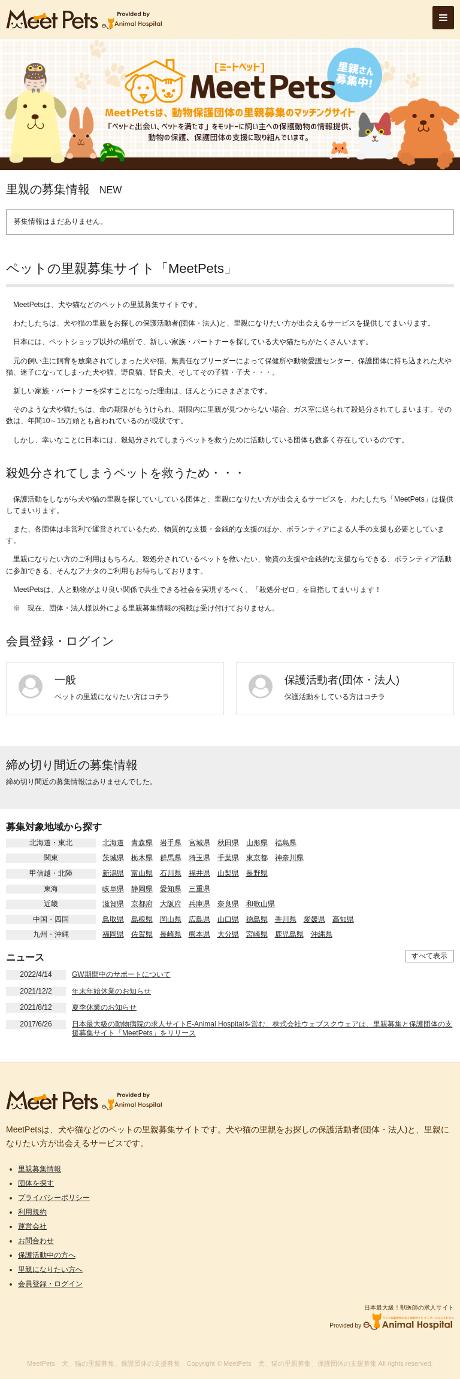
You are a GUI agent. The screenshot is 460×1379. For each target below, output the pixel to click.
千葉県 (228, 857)
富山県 (142, 873)
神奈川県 (289, 857)
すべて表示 (429, 956)
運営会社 (32, 1226)
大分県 (228, 934)
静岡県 (142, 889)
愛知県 (170, 889)
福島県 (285, 843)
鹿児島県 (289, 934)
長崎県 (170, 934)
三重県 (199, 889)
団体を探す (36, 1183)
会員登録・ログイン (50, 1284)
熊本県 (199, 934)
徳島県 (257, 919)
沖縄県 (321, 934)
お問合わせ (36, 1241)
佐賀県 (142, 934)
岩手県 (170, 843)
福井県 (199, 873)
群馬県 (170, 857)
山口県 (228, 919)
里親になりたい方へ (50, 1269)
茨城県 (113, 857)
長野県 (257, 873)
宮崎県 (257, 934)
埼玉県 (199, 857)
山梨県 (228, 873)
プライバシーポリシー (54, 1197)
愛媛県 (314, 919)
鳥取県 (113, 919)
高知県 (343, 919)
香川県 (285, 919)
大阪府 (170, 904)
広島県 (199, 919)
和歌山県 (260, 904)
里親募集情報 (39, 1169)
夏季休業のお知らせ (104, 1007)
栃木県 (142, 857)
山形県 (257, 843)
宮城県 (199, 843)
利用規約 (32, 1212)
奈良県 (228, 904)
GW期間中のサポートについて (121, 974)
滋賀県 (113, 904)
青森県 (142, 843)
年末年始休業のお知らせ (111, 991)
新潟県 (113, 873)
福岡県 (113, 934)
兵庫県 (199, 904)
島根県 (142, 919)
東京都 (257, 857)
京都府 (142, 904)
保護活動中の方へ (46, 1255)
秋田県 (228, 843)
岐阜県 (113, 889)
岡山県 (170, 919)
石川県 (170, 873)
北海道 (113, 843)
